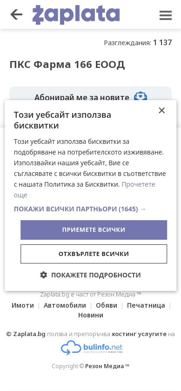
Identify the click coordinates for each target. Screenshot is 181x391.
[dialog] (91, 195)
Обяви (106, 305)
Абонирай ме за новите (90, 97)
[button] (91, 209)
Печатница (146, 305)
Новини (90, 314)
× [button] (161, 111)
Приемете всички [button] (93, 229)
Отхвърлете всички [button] (94, 253)
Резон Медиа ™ (107, 366)
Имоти (23, 305)
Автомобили (65, 305)
